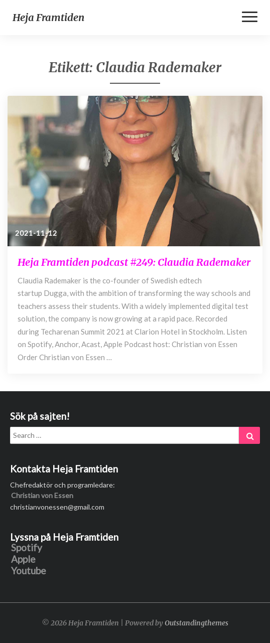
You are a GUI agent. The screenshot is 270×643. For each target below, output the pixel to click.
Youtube (28, 571)
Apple (23, 559)
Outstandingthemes (196, 622)
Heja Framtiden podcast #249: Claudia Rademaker (134, 262)
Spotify (26, 548)
